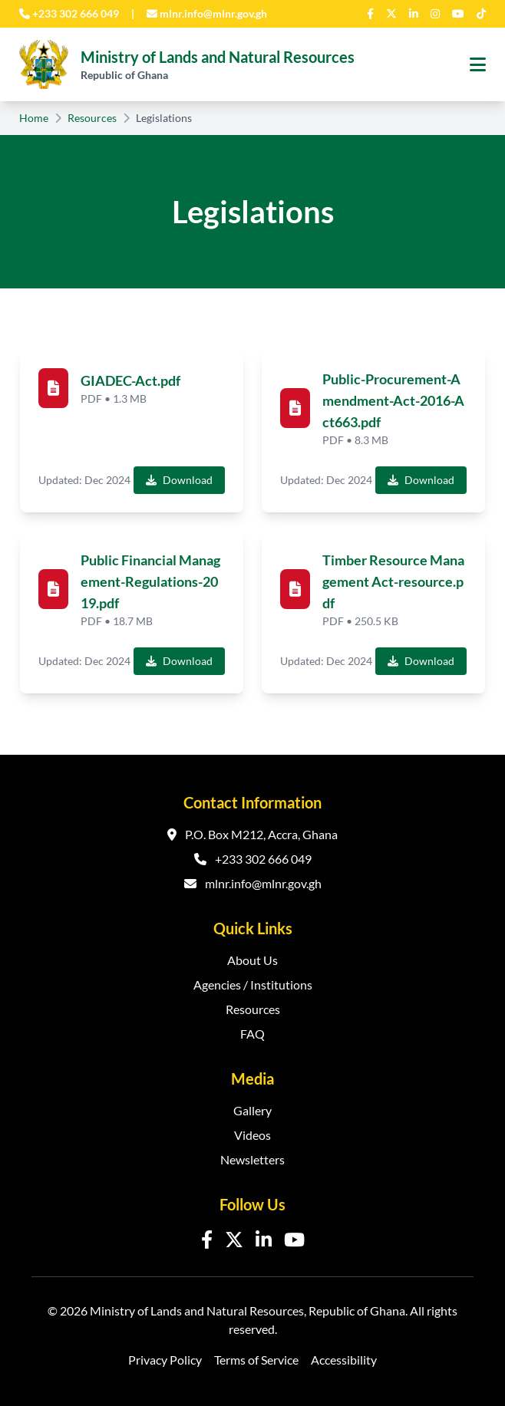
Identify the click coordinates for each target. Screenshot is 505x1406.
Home (33, 117)
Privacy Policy (165, 1359)
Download (179, 479)
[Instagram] (435, 13)
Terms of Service (256, 1359)
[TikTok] (481, 13)
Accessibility (344, 1359)
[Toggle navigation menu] (478, 64)
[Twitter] (391, 13)
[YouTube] (458, 13)
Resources (92, 117)
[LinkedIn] (413, 13)
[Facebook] (370, 13)
